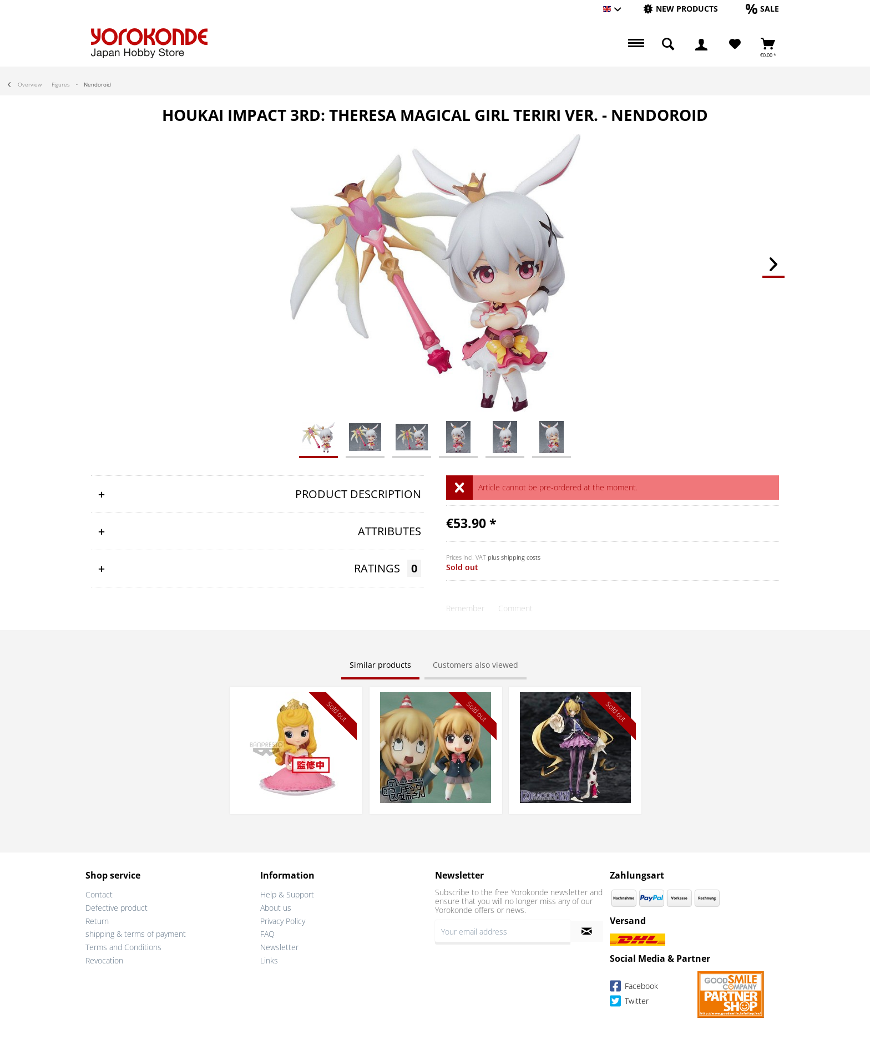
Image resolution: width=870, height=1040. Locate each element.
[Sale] (762, 8)
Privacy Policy (282, 921)
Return (97, 921)
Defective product (116, 907)
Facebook (634, 988)
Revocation (104, 960)
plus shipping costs (514, 557)
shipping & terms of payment (135, 934)
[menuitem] (680, 9)
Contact (99, 894)
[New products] (681, 8)
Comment (515, 608)
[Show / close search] (668, 44)
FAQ (267, 934)
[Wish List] (735, 44)
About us (275, 907)
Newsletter (279, 947)
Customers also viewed (475, 664)
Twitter (629, 1002)
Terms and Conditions (123, 947)
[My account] (701, 44)
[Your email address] (502, 931)
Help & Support (287, 894)
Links (269, 960)
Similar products (380, 664)
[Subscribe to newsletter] (587, 931)
